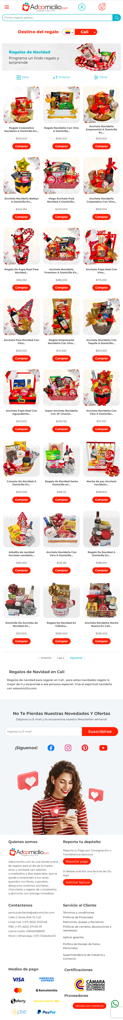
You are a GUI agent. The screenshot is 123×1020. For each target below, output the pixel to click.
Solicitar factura (78, 882)
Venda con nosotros (90, 1005)
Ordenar (61, 77)
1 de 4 (60, 658)
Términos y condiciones (78, 912)
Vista (22, 77)
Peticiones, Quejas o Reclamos (83, 922)
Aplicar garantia (73, 937)
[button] (21, 126)
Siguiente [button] (78, 657)
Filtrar (101, 77)
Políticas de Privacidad (78, 917)
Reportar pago (77, 861)
